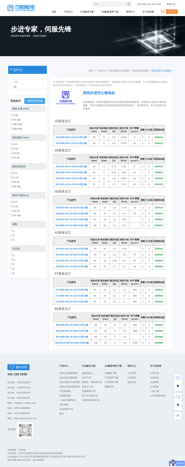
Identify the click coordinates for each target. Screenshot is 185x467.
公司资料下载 (111, 382)
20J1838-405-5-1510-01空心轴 (71, 143)
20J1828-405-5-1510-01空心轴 (71, 137)
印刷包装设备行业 (91, 400)
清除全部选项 (34, 101)
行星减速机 (65, 391)
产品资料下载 (111, 377)
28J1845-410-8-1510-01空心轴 (71, 178)
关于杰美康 (148, 11)
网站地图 (11, 460)
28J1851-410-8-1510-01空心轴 (71, 184)
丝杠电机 (63, 404)
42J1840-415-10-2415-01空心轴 (71, 254)
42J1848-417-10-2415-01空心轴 (71, 260)
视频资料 (109, 386)
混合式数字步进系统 (69, 382)
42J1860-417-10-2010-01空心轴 (71, 266)
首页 (54, 11)
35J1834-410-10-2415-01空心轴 (71, 207)
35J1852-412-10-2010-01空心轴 (71, 219)
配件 (61, 413)
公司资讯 (131, 373)
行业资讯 (131, 377)
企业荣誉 (154, 382)
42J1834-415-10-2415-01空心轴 (71, 248)
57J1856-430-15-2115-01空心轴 (71, 289)
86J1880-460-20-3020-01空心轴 (72, 331)
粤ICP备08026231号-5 (74, 456)
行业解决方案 (87, 11)
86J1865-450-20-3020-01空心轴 (72, 325)
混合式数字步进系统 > (120, 70)
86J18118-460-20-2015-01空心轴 (72, 342)
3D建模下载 (111, 373)
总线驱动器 (65, 395)
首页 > (92, 70)
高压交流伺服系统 (68, 373)
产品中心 (68, 11)
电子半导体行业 (90, 395)
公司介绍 (154, 373)
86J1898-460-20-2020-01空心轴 (72, 337)
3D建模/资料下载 (109, 11)
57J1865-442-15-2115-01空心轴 (71, 295)
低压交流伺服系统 (68, 377)
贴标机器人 (87, 373)
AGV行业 (86, 377)
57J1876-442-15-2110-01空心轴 (71, 301)
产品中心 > (102, 70)
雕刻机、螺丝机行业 (92, 382)
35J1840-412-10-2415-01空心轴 (71, 213)
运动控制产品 (66, 409)
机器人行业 (87, 386)
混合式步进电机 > (141, 70)
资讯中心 (130, 11)
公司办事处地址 (158, 395)
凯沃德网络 (38, 460)
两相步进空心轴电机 (161, 70)
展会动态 (131, 382)
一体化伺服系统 (67, 400)
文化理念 (154, 377)
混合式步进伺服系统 (69, 386)
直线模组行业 (88, 391)
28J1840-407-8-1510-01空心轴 (71, 172)
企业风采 (154, 386)
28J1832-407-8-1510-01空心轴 (71, 166)
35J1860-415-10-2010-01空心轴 (71, 225)
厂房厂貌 (154, 391)
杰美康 (22, 450)
